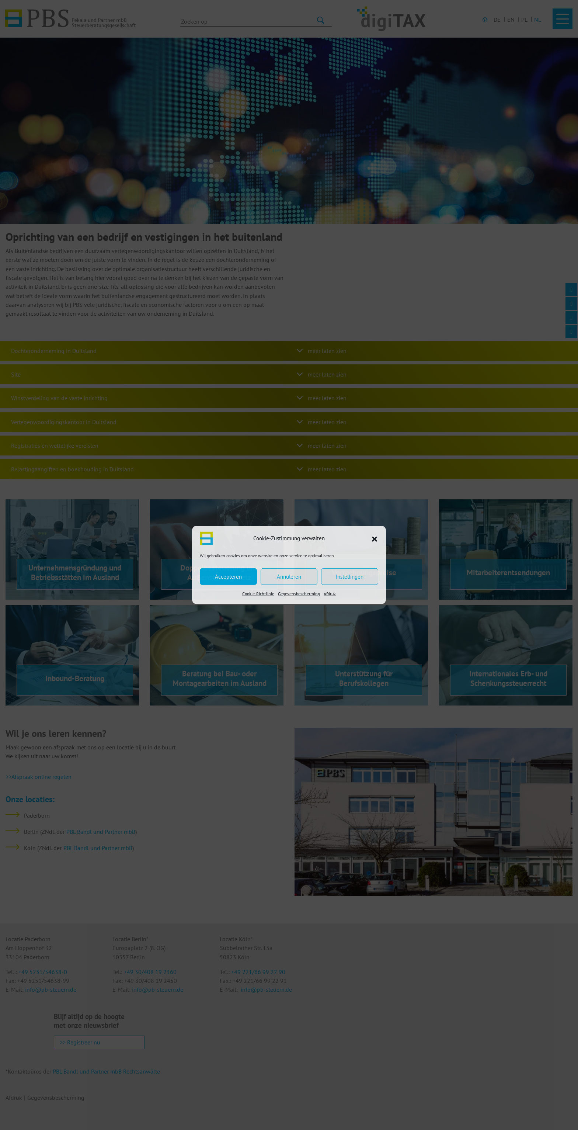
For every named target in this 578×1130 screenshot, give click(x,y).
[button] (374, 538)
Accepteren (228, 576)
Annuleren (289, 576)
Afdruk (330, 593)
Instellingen (349, 576)
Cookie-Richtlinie (258, 593)
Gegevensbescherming (299, 593)
